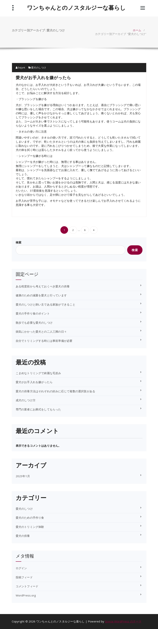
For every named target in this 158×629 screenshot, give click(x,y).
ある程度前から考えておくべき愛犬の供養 (43, 286)
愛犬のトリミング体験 (30, 527)
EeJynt (20, 67)
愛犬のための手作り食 (30, 517)
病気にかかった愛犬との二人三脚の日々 (41, 331)
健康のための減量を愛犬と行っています (41, 295)
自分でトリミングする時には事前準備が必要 (44, 341)
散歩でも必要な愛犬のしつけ (34, 322)
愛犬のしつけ (38, 67)
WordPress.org (26, 595)
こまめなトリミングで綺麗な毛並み (38, 373)
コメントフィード (27, 586)
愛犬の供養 (23, 536)
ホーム (137, 30)
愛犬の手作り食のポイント (33, 313)
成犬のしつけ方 (26, 400)
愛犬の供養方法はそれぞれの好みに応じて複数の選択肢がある (55, 391)
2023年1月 (23, 476)
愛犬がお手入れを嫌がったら (43, 77)
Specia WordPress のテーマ (123, 621)
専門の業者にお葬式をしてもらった (38, 409)
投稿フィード (24, 577)
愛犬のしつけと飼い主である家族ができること (45, 304)
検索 (18, 242)
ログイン (21, 568)
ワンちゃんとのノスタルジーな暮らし (76, 7)
